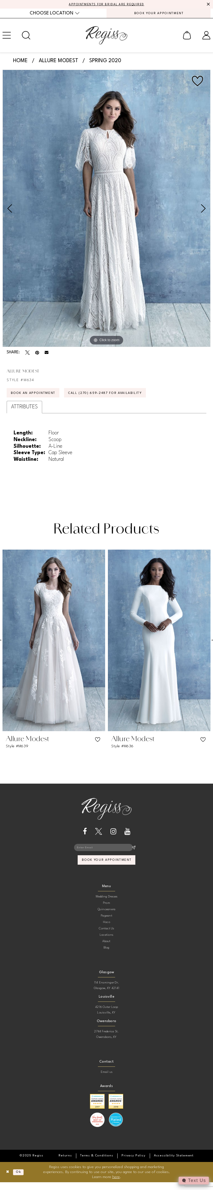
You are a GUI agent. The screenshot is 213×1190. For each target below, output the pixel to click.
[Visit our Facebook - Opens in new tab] (85, 836)
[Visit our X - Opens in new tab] (98, 836)
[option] (106, 210)
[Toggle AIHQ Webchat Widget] (193, 1180)
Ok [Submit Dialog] (21, 1180)
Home (20, 63)
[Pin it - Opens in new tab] (37, 355)
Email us (107, 1079)
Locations (106, 942)
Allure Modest (58, 63)
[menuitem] (54, 14)
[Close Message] (208, 4)
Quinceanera (107, 917)
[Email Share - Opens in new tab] (47, 355)
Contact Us (106, 936)
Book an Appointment (37, 397)
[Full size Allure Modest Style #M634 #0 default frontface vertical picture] (106, 210)
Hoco (106, 929)
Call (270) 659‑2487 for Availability (121, 397)
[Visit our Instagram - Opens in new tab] (113, 836)
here (116, 1184)
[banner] (106, 37)
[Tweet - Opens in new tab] (27, 355)
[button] (187, 37)
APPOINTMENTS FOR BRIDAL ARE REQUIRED (107, 4)
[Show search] (26, 37)
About (106, 948)
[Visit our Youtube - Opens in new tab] (127, 836)
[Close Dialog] (8, 1180)
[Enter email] (106, 853)
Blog (107, 955)
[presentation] (53, 645)
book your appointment (106, 867)
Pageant (106, 923)
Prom (106, 910)
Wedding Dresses (107, 904)
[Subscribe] (133, 853)
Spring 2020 (105, 63)
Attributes (24, 411)
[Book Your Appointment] (158, 14)
